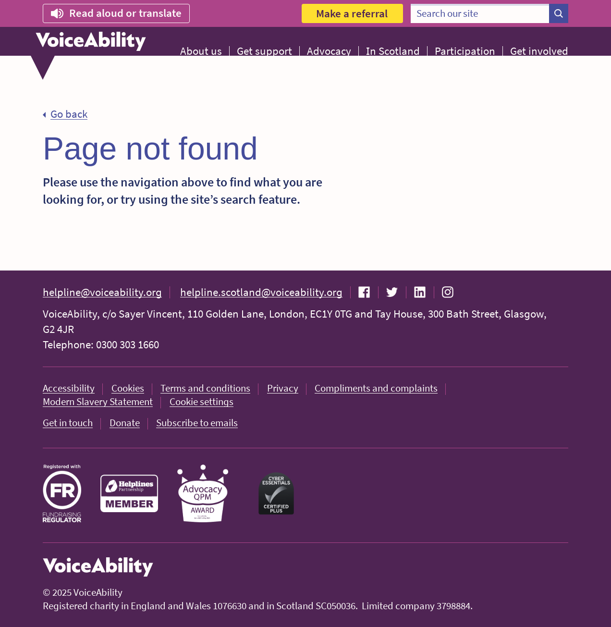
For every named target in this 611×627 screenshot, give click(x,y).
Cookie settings (201, 401)
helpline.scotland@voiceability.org (261, 292)
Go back (68, 114)
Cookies (127, 387)
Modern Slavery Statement (98, 401)
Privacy (282, 387)
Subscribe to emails (197, 422)
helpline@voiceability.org (102, 292)
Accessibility (69, 387)
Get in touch (68, 422)
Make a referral (352, 13)
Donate (125, 422)
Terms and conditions (205, 387)
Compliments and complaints (376, 387)
